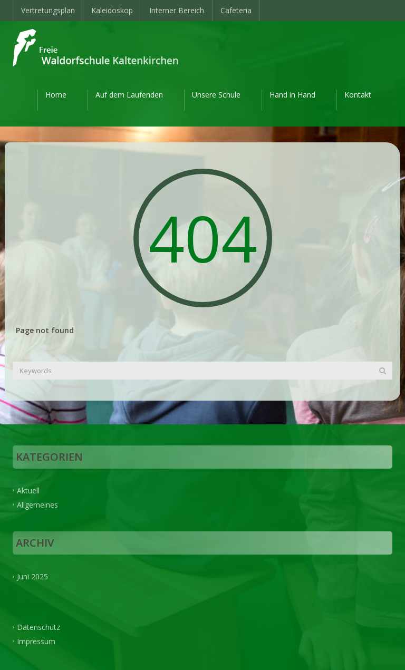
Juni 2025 (32, 576)
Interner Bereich (176, 10)
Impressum (36, 641)
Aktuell (28, 490)
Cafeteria (236, 10)
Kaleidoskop (112, 10)
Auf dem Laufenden (129, 95)
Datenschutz (38, 627)
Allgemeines (37, 504)
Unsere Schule (216, 95)
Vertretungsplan (48, 10)
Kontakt (357, 95)
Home (55, 95)
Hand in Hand (292, 95)
